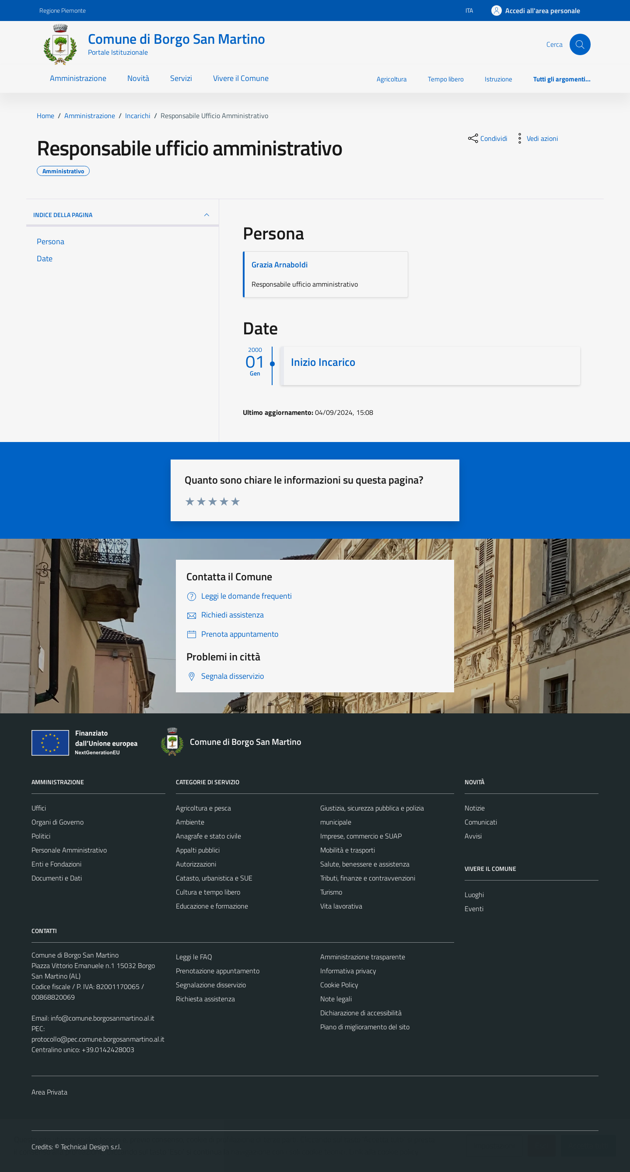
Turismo (331, 892)
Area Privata (49, 1092)
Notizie (475, 808)
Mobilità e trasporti (347, 850)
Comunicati (481, 822)
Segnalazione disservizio (211, 984)
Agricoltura (392, 79)
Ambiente (190, 822)
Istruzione (498, 79)
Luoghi (474, 894)
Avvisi (473, 836)
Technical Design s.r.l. (91, 1146)
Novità (138, 78)
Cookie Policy (339, 984)
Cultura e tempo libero (208, 892)
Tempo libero (446, 79)
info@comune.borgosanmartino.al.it (102, 1018)
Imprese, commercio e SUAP (361, 836)
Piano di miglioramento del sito (365, 1026)
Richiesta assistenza (205, 998)
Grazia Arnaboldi (280, 264)
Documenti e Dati (57, 878)
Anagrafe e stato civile (208, 836)
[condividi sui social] (487, 138)
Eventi (474, 908)
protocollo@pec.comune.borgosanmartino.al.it (98, 1039)
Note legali (336, 998)
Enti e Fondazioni (56, 864)
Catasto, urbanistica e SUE (214, 878)
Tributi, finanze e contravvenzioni (367, 878)
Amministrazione (78, 78)
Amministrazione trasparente (362, 956)
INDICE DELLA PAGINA (122, 215)
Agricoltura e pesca (203, 808)
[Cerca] (580, 44)
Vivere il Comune (241, 78)
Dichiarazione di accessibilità (361, 1012)
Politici (41, 836)
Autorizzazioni (196, 864)
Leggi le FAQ (194, 956)
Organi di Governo (58, 822)
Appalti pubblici (198, 850)
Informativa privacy (348, 970)
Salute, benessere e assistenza (365, 864)
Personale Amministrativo (69, 850)
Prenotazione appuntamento (217, 970)
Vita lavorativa (341, 906)
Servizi (181, 78)
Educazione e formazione (212, 906)
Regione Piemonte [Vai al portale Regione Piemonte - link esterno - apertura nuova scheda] (62, 10)
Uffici (39, 808)
